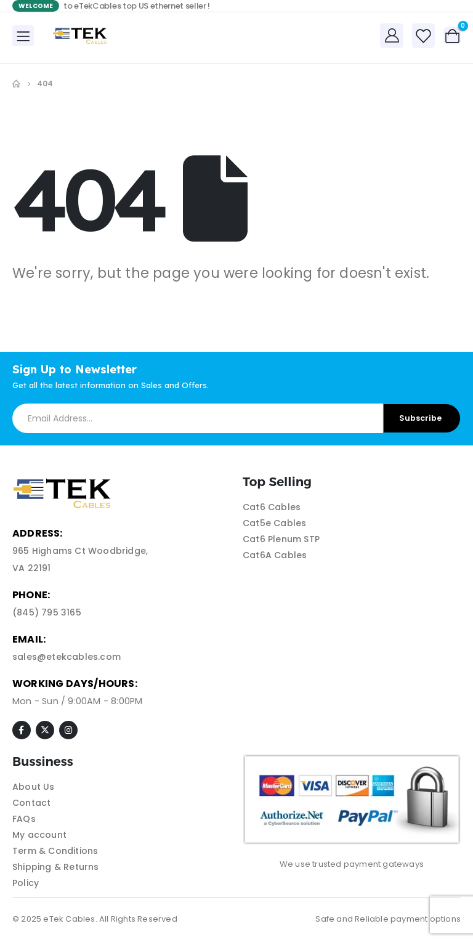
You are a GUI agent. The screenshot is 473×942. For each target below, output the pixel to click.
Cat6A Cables (275, 555)
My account (39, 835)
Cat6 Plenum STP (281, 539)
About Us (33, 787)
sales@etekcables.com (66, 657)
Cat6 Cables (272, 507)
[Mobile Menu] (23, 35)
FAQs (24, 819)
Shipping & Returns (55, 867)
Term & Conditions (55, 851)
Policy (25, 883)
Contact (31, 803)
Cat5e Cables (274, 523)
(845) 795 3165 (46, 612)
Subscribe (420, 418)
